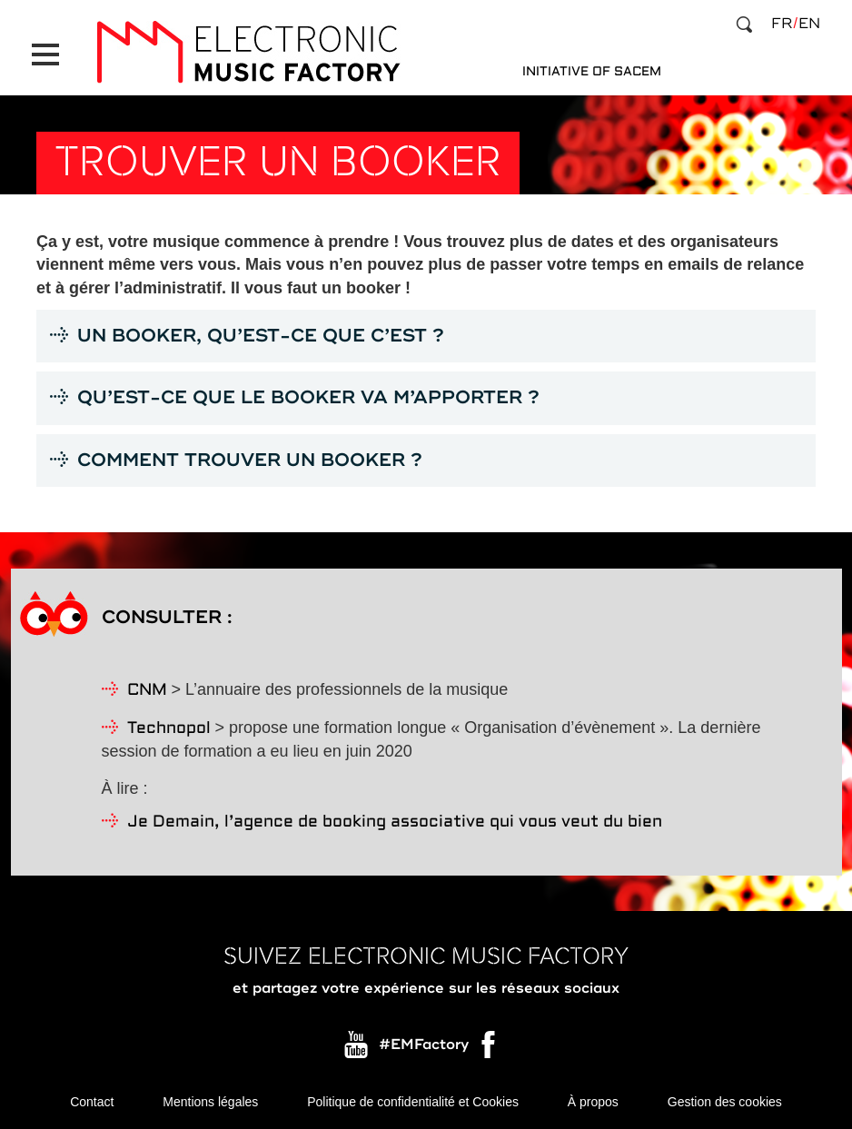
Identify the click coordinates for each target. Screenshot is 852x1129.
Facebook (489, 1049)
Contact (92, 1101)
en (809, 24)
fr (781, 24)
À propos (593, 1101)
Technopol (169, 729)
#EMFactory (424, 1044)
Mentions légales (210, 1101)
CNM (147, 690)
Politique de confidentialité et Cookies (413, 1101)
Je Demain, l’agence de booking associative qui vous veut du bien (394, 822)
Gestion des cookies (725, 1101)
